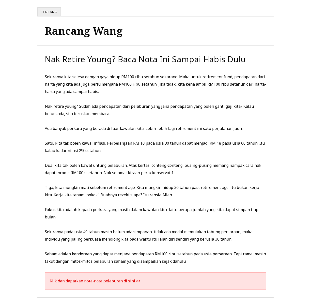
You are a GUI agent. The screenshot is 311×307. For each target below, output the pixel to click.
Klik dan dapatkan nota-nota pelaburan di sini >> (95, 281)
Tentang (49, 12)
